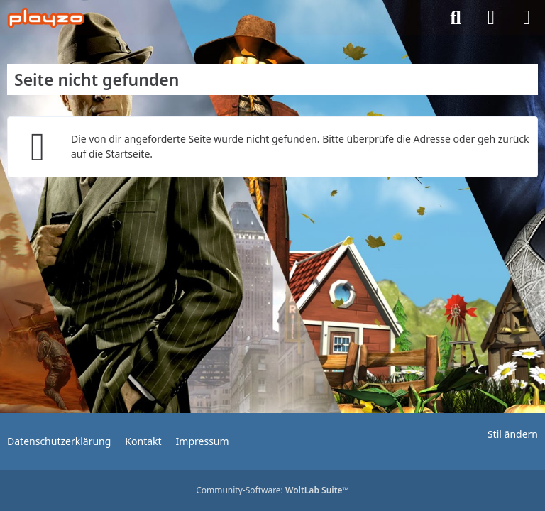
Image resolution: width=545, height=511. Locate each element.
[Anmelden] (491, 17)
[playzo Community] (45, 18)
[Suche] (455, 18)
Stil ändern (513, 434)
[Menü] (526, 18)
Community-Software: (272, 490)
